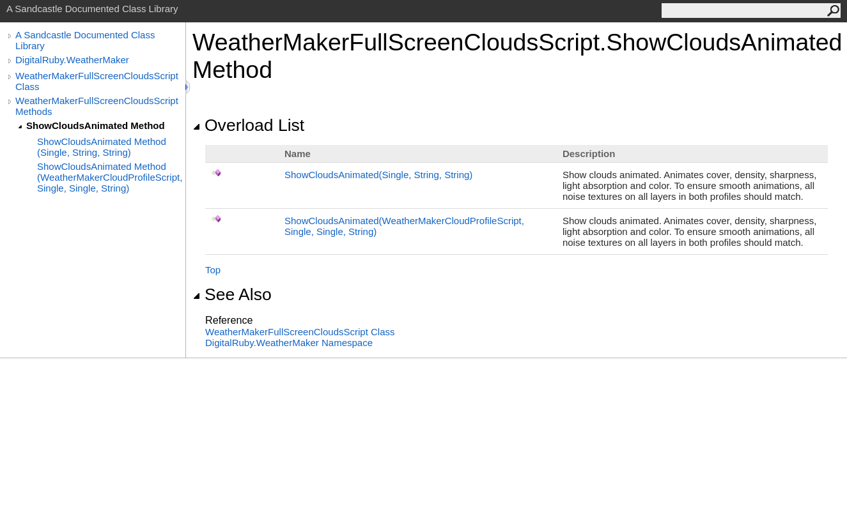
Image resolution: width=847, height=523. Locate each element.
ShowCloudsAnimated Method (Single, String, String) (101, 147)
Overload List (248, 125)
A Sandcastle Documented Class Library (85, 40)
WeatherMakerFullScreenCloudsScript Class (96, 81)
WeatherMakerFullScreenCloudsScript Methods (96, 106)
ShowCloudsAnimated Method (95, 125)
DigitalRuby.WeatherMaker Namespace (289, 342)
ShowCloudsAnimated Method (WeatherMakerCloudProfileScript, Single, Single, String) (109, 177)
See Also (232, 294)
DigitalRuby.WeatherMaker (72, 59)
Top (213, 269)
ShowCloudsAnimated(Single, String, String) (378, 174)
